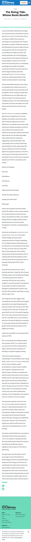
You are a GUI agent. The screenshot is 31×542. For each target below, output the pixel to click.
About (3, 512)
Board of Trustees (6, 514)
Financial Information (21, 514)
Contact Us (4, 525)
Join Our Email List (20, 516)
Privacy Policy (5, 520)
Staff (3, 516)
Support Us (18, 512)
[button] (3, 486)
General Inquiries (6, 527)
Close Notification (28, 535)
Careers (4, 518)
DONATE (23, 3)
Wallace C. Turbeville (20, 19)
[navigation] (29, 2)
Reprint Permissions (6, 522)
